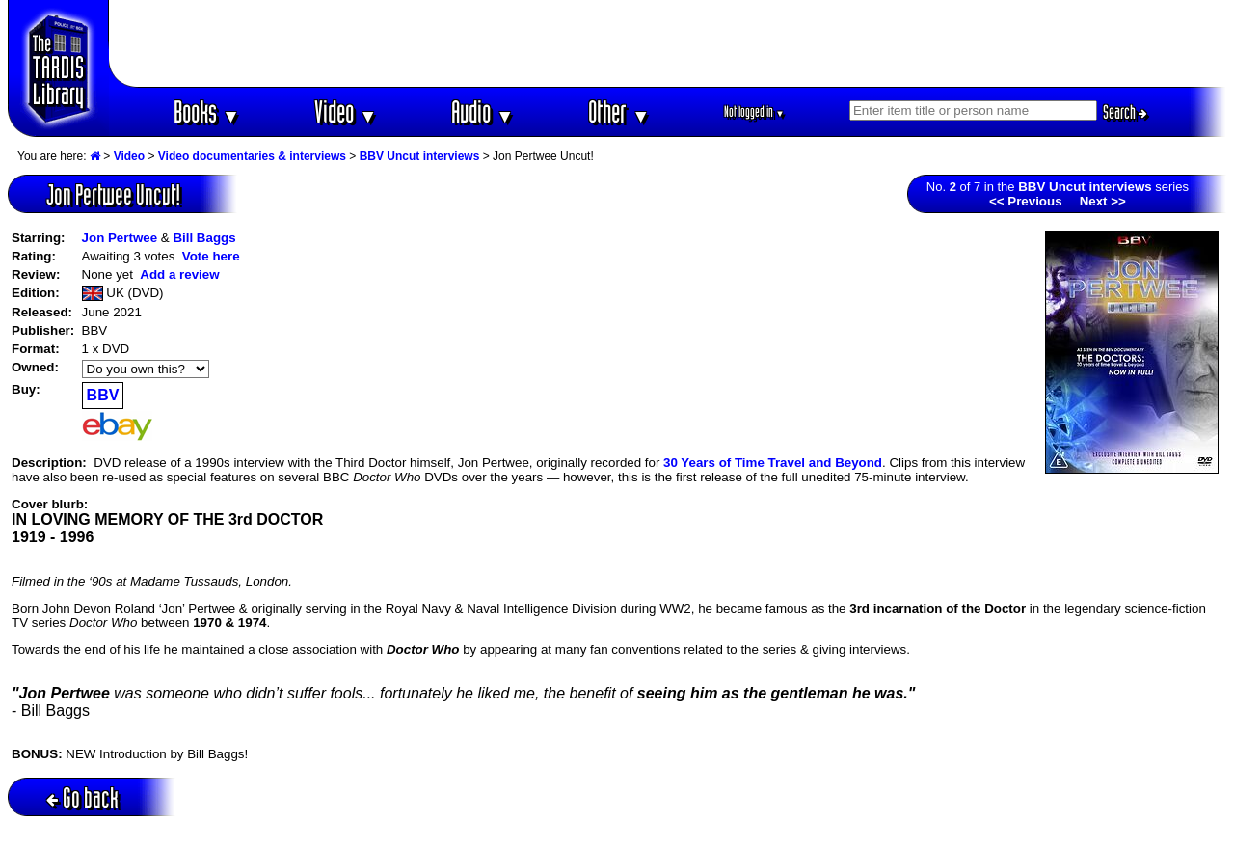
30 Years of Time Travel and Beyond (772, 462)
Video (345, 111)
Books (207, 111)
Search (1125, 112)
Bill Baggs (204, 238)
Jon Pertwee (120, 238)
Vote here (211, 256)
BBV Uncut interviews (420, 156)
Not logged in (754, 111)
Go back (82, 797)
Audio (482, 111)
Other (619, 111)
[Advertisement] (668, 43)
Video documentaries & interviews (252, 156)
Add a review (179, 274)
